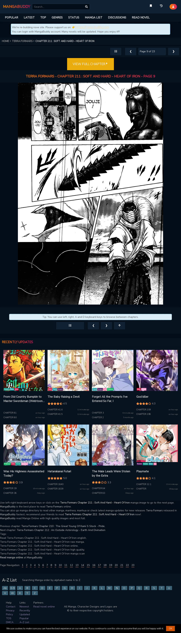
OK (170, 628)
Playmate (142, 471)
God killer (142, 397)
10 (60, 565)
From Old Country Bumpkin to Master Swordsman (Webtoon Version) (23, 399)
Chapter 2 (98, 417)
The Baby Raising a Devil (64, 397)
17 (99, 565)
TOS (8, 618)
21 (121, 565)
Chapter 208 (143, 414)
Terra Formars (54, 506)
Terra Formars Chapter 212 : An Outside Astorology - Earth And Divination (61, 530)
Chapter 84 (98, 488)
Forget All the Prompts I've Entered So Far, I (110, 399)
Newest (24, 606)
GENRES (57, 17)
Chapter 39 (10, 488)
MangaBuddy (7, 506)
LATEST (29, 17)
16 (93, 565)
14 (82, 565)
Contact (10, 606)
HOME (7, 41)
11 (65, 565)
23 (132, 565)
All (5, 588)
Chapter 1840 (55, 484)
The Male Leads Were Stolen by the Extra (111, 474)
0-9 (12, 588)
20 (116, 565)
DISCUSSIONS (117, 17)
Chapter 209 (143, 409)
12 (71, 565)
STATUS (73, 17)
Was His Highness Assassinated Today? (23, 474)
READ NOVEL (141, 17)
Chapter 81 (10, 412)
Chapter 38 (10, 493)
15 (88, 565)
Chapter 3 (98, 412)
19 (110, 565)
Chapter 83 (98, 493)
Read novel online (44, 606)
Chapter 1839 (55, 488)
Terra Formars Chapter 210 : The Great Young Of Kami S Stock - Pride (63, 526)
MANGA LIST (93, 17)
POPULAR (11, 17)
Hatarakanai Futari (59, 471)
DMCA (9, 622)
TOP (43, 17)
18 (104, 565)
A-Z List (24, 622)
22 (127, 565)
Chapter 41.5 (55, 414)
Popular (24, 618)
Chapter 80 (10, 417)
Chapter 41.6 (55, 409)
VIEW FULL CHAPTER (90, 64)
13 (76, 565)
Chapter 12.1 (143, 484)
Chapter (141, 488)
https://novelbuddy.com (92, 27)
